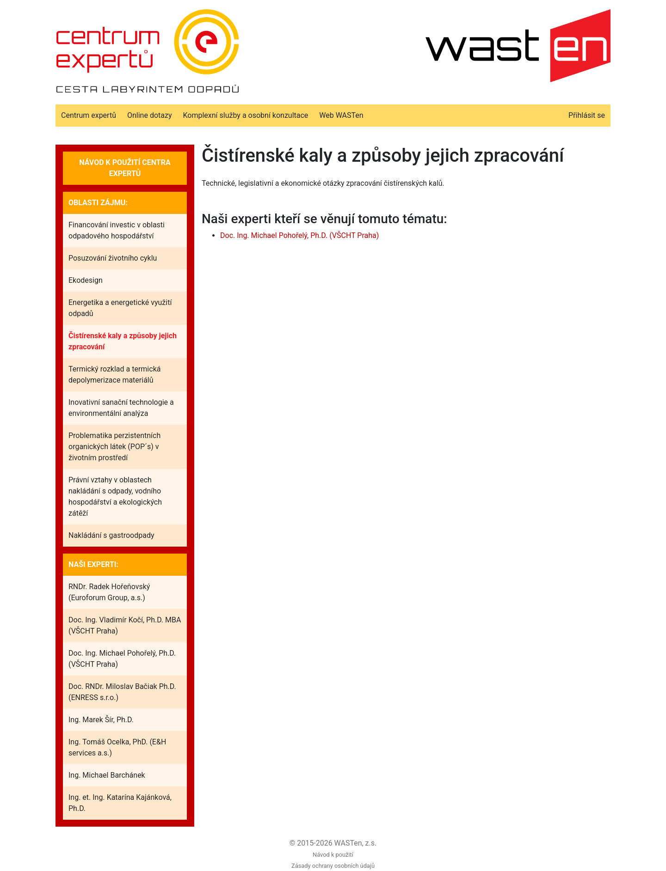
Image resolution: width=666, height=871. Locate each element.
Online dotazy (149, 115)
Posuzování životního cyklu (112, 258)
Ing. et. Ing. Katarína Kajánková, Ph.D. (120, 803)
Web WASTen (341, 115)
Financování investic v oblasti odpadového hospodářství (116, 230)
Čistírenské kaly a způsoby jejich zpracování (122, 341)
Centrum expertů (88, 115)
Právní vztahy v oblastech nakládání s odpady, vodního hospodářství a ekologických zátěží (115, 496)
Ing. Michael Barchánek (106, 775)
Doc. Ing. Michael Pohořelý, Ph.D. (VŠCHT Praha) (122, 659)
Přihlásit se (586, 115)
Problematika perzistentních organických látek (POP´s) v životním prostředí (114, 446)
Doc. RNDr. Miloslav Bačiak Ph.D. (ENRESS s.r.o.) (122, 692)
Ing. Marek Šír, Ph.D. (101, 719)
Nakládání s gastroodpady (111, 535)
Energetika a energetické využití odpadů (120, 308)
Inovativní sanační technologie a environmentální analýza (121, 408)
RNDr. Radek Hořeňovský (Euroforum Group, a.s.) (109, 592)
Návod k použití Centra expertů (125, 168)
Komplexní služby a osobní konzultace (245, 115)
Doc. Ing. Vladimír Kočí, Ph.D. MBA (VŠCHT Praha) (124, 625)
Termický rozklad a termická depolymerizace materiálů (114, 374)
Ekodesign (85, 280)
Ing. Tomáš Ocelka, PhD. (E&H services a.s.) (117, 747)
